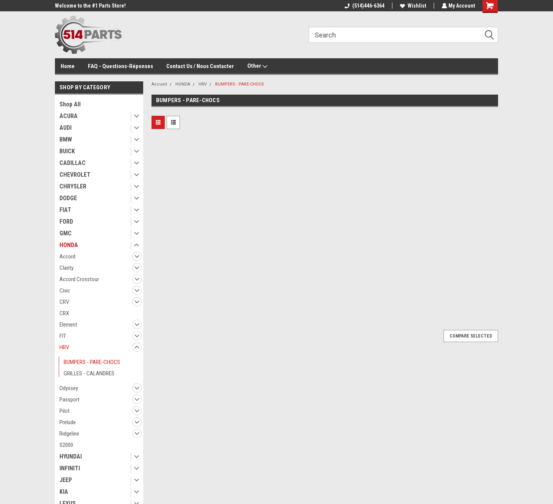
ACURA (68, 116)
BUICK (67, 151)
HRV (64, 347)
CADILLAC (72, 162)
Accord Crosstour (79, 279)
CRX (64, 313)
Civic (64, 290)
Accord (67, 256)
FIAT (65, 209)
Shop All (70, 104)
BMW (65, 139)
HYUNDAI (70, 456)
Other (257, 66)
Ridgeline (69, 433)
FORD (66, 221)
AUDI (65, 127)
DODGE (68, 198)
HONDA (68, 245)
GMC (65, 233)
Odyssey (68, 388)
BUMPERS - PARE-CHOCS (92, 362)
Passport (69, 399)
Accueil (159, 84)
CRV (64, 302)
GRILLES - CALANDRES (89, 373)
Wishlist (412, 6)
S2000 (66, 445)
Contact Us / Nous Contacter (200, 66)
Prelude (67, 422)
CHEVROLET (75, 174)
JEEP (65, 480)
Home (68, 66)
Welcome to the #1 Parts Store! (90, 6)
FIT (62, 336)
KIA (63, 491)
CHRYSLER (72, 186)
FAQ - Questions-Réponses (120, 66)
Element (68, 324)
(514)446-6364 (364, 6)
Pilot (64, 411)
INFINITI (69, 468)
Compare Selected (471, 336)
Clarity (66, 267)
